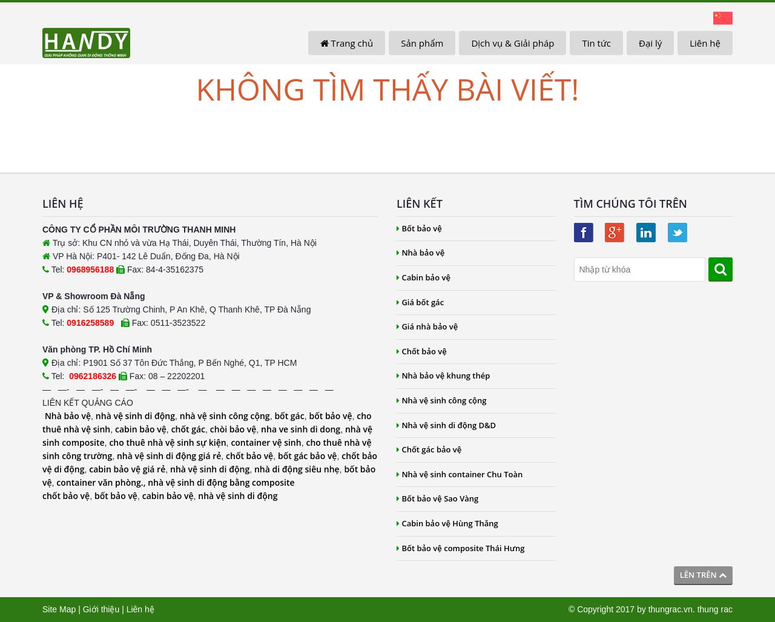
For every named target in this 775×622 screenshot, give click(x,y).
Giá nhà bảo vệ (427, 326)
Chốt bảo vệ (422, 351)
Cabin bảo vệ (423, 277)
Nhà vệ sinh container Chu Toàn (460, 474)
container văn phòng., (102, 482)
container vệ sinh (266, 442)
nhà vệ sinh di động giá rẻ (169, 456)
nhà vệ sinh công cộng (225, 416)
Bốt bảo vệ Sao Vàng (437, 498)
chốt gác (188, 429)
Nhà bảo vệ (68, 416)
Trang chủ (346, 43)
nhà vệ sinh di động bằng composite (221, 482)
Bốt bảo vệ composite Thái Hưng (461, 548)
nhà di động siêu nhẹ (297, 469)
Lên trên (703, 574)
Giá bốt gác (420, 302)
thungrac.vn (670, 609)
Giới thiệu (101, 609)
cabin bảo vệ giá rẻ (127, 469)
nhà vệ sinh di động (135, 416)
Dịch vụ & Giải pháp (512, 43)
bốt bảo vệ (330, 416)
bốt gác (289, 416)
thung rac (715, 609)
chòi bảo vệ (233, 429)
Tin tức (596, 43)
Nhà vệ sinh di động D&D (446, 425)
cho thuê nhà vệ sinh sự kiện (167, 442)
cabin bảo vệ (141, 429)
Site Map (59, 609)
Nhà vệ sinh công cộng (442, 400)
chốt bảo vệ (249, 456)
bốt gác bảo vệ (307, 456)
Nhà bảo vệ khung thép (443, 375)
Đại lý (650, 43)
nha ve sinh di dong (300, 429)
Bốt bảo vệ (419, 228)
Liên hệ (705, 43)
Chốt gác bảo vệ (429, 449)
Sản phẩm (422, 43)
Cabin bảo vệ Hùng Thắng (447, 523)
